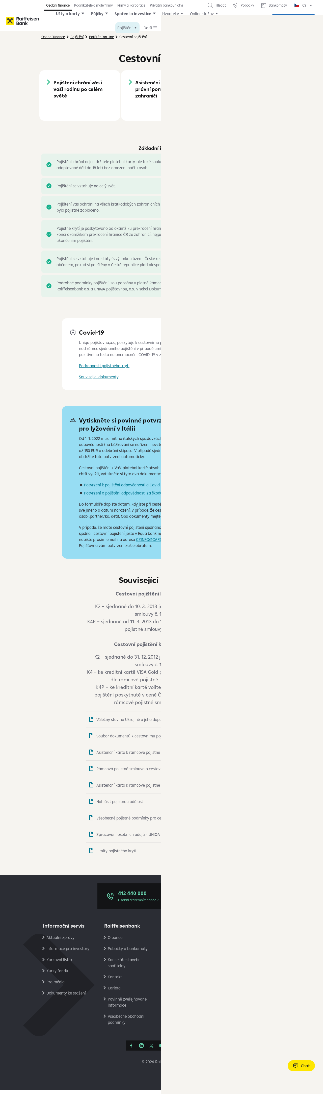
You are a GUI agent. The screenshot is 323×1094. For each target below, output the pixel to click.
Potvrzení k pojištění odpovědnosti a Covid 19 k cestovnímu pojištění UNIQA (151, 488)
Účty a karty (75, 20)
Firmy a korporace (131, 5)
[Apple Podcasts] (182, 1050)
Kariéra (114, 991)
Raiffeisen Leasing (246, 1008)
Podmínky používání (248, 952)
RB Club (237, 1019)
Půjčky (104, 20)
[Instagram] (172, 1050)
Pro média (55, 985)
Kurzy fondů (57, 974)
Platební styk (180, 985)
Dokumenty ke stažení (66, 997)
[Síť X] (151, 1050)
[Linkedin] (141, 1050)
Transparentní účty (186, 997)
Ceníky (175, 941)
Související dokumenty (98, 380)
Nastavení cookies (246, 963)
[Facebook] (131, 1050)
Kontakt (115, 980)
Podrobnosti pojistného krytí (104, 369)
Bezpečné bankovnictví (189, 974)
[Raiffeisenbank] (22, 20)
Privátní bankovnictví (166, 5)
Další (202, 20)
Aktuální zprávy (60, 941)
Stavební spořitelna (247, 997)
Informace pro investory (67, 952)
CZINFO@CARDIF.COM (155, 543)
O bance (115, 941)
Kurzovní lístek (59, 963)
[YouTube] (161, 1050)
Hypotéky (178, 20)
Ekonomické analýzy (248, 974)
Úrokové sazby (182, 952)
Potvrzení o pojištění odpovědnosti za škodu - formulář (133, 497)
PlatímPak (239, 985)
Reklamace (179, 963)
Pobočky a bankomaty (128, 952)
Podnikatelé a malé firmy (93, 5)
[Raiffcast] (192, 1050)
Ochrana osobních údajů (252, 941)
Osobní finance (58, 5)
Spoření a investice (140, 20)
